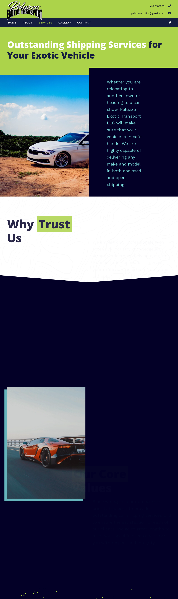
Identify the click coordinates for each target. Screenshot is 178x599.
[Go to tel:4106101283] (119, 5)
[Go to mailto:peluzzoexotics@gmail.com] (119, 12)
